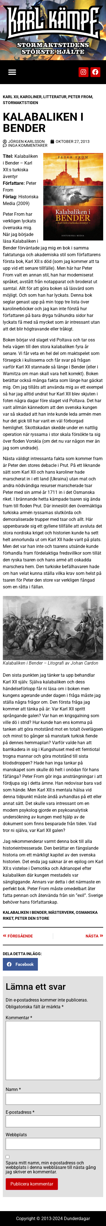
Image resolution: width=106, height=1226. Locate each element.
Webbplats (16, 1135)
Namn (13, 1089)
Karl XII (10, 97)
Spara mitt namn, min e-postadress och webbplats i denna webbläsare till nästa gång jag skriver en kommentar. (51, 1167)
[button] (12, 72)
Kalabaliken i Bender (25, 912)
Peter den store (32, 918)
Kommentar (19, 1018)
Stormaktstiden (20, 102)
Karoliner (31, 97)
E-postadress (20, 1112)
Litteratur (54, 97)
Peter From (80, 97)
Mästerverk (61, 912)
